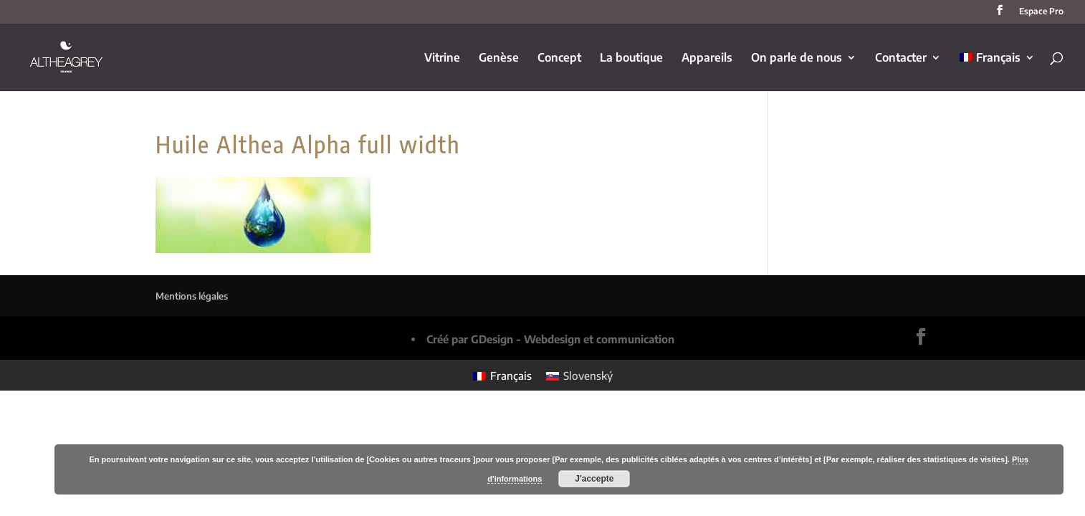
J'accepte (594, 479)
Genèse (499, 58)
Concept (559, 58)
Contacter (901, 58)
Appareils (707, 58)
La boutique (631, 58)
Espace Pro (1041, 11)
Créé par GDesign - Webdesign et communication (550, 339)
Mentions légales (192, 296)
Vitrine (442, 58)
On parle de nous (796, 58)
